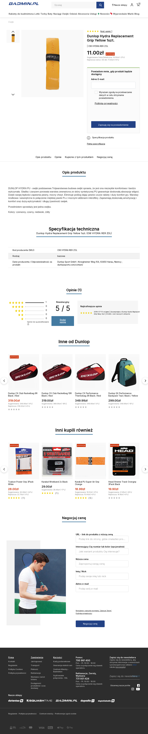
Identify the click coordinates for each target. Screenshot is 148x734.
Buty (50, 13)
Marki (131, 13)
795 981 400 (83, 660)
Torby (43, 13)
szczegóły (120, 667)
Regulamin (12, 665)
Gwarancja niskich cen (62, 665)
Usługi (93, 13)
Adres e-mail (82, 584)
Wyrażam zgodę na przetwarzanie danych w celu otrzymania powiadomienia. (115, 95)
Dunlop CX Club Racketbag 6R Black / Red (22, 394)
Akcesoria (83, 13)
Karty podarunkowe (61, 661)
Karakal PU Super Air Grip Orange (87, 483)
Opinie (58, 157)
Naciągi (57, 13)
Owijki (65, 13)
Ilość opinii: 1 (106, 31)
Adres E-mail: (98, 79)
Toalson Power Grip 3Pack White (21, 483)
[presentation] (113, 113)
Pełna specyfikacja (96, 144)
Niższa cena (82, 559)
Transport (35, 665)
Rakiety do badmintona (21, 13)
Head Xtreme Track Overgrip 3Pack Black (122, 483)
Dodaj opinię (63, 321)
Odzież (73, 13)
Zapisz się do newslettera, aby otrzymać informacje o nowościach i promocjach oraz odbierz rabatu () (124, 663)
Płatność (34, 669)
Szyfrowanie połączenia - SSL (60, 676)
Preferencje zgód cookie (65, 714)
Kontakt (11, 661)
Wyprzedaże (118, 13)
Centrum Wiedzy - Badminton (61, 670)
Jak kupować (36, 661)
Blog (136, 13)
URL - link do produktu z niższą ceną (94, 534)
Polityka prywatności (106, 103)
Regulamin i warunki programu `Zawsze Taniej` (94, 611)
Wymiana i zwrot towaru (38, 678)
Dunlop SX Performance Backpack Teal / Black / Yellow (123, 394)
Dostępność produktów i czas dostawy (38, 685)
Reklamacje (36, 673)
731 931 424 (82, 678)
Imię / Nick (81, 571)
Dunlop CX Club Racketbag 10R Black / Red (57, 394)
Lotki (37, 13)
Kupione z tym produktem (79, 157)
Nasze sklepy (119, 5)
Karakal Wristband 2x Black (55, 482)
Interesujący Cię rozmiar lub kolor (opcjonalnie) (100, 546)
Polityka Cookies (15, 669)
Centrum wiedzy (46, 714)
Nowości (104, 13)
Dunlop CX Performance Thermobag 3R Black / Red (88, 394)
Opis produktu (43, 157)
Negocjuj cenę (104, 157)
